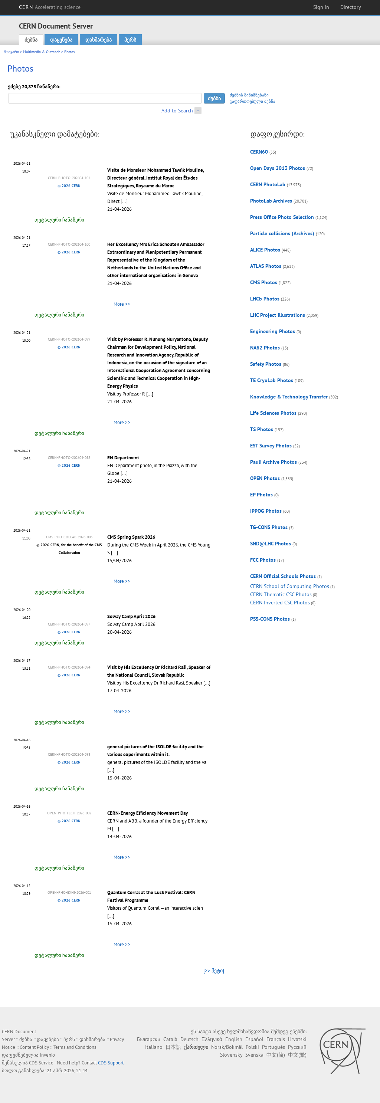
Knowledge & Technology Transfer (289, 396)
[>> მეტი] (213, 970)
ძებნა (30, 39)
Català (170, 1039)
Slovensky (231, 1054)
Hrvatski (297, 1039)
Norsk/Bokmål (227, 1047)
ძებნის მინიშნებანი (249, 95)
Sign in (321, 7)
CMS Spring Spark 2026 (131, 537)
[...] (124, 201)
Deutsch (189, 1039)
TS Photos (261, 429)
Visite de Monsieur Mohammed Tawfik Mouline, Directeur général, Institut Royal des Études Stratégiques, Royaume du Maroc (155, 178)
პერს (130, 39)
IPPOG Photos (266, 511)
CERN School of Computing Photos (289, 586)
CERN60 (259, 151)
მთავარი (11, 51)
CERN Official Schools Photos (283, 576)
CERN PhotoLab (267, 184)
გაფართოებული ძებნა (252, 101)
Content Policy (34, 1047)
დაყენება (61, 39)
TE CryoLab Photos (271, 380)
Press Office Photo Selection (282, 217)
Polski (252, 1047)
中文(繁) (297, 1054)
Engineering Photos (272, 331)
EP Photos (261, 494)
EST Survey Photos (271, 445)
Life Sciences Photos (273, 413)
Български (148, 1039)
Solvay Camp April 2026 (131, 616)
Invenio (47, 1055)
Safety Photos (265, 364)
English (233, 1039)
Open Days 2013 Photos (277, 168)
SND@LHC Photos (270, 543)
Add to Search (177, 110)
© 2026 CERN (69, 185)
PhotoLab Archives (271, 200)
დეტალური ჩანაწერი (59, 220)
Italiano (154, 1047)
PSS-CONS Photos (270, 618)
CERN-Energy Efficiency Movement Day (147, 813)
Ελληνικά (212, 1039)
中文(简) (275, 1054)
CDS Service (41, 1063)
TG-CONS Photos (269, 527)
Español (254, 1039)
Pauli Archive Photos (273, 462)
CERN (50, 7)
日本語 (173, 1047)
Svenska (254, 1054)
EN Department (123, 457)
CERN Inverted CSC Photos (280, 602)
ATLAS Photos (265, 266)
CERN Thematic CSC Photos (281, 594)
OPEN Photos (265, 478)
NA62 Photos (265, 347)
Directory (350, 7)
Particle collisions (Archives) (282, 233)
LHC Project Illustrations (277, 315)
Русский (297, 1047)
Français (275, 1039)
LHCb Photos (264, 298)
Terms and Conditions (74, 1047)
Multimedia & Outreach (41, 51)
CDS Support (111, 1063)
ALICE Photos (265, 249)
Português (273, 1047)
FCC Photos (263, 560)
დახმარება (98, 39)
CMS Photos (263, 282)
